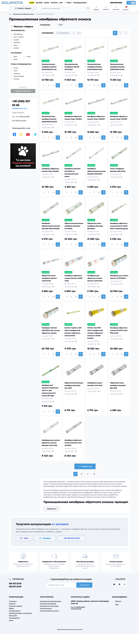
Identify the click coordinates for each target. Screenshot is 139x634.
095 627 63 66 (15, 583)
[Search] (88, 8)
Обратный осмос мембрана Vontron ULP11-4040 (49, 278)
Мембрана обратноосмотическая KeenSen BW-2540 (96, 171)
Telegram (118, 601)
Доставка (39, 2)
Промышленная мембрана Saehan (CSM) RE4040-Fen (49, 66)
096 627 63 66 (15, 586)
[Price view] (126, 33)
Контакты (54, 2)
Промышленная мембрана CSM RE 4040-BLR (72, 66)
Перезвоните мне (19, 108)
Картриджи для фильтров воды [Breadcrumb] (23, 14)
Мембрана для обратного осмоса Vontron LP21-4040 (94, 278)
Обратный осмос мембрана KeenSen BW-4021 (118, 385)
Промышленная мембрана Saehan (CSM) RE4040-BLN (49, 119)
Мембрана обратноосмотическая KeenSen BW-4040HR (51, 226)
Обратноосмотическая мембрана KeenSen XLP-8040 (74, 226)
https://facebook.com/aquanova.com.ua (119, 584)
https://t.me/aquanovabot (114, 584)
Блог (61, 2)
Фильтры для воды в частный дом (20, 613)
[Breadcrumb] (10, 14)
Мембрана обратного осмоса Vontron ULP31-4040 (74, 278)
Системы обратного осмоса (49, 611)
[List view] (120, 33)
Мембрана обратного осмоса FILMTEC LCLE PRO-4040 (118, 330)
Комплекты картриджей (48, 603)
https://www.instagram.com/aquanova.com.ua (124, 584)
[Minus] (44, 85)
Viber (116, 604)
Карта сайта (13, 615)
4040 (60, 25)
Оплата (46, 2)
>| (94, 474)
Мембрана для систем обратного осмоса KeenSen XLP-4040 (51, 442)
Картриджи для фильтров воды (50, 601)
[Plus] (53, 85)
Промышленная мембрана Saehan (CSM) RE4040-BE (117, 66)
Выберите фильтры (23, 91)
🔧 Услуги (68, 2)
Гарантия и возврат (15, 606)
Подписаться (84, 585)
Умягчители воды (46, 608)
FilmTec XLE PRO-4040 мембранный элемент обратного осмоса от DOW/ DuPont (95, 333)
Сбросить (23, 87)
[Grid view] (115, 33)
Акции (31, 2)
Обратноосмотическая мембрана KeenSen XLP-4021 (74, 385)
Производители (14, 618)
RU (133, 2)
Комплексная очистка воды (49, 606)
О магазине (13, 601)
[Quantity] (48, 85)
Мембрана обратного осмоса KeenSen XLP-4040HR (73, 442)
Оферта (11, 608)
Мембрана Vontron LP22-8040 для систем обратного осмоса (51, 330)
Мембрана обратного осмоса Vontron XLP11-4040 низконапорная (119, 226)
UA (129, 2)
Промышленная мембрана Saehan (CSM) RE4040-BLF (94, 66)
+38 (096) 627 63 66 (21, 103)
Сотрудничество (14, 611)
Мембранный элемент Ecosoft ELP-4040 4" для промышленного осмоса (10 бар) (50, 390)
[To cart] (58, 85)
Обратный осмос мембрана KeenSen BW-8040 (95, 226)
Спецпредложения (80, 2)
